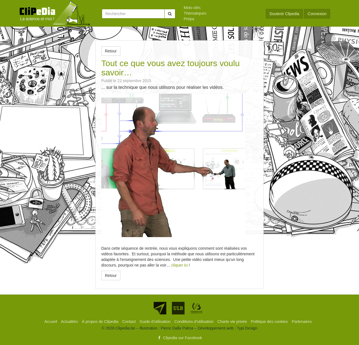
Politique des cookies (270, 321)
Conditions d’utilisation (194, 321)
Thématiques (195, 13)
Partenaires (302, 321)
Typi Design (247, 328)
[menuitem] (220, 7)
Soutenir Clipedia (285, 13)
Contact (129, 321)
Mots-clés (192, 7)
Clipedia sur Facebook (179, 337)
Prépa (189, 19)
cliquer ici (179, 265)
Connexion (317, 13)
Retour (111, 51)
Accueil (51, 321)
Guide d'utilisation (156, 321)
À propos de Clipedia (100, 321)
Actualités (70, 321)
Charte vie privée (232, 321)
